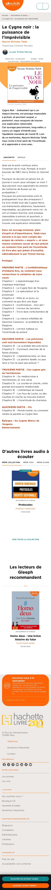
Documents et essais (19, 15)
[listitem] (4, 764)
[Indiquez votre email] (22, 700)
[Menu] (42, 6)
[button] (25, 879)
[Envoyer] (44, 700)
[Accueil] (13, 6)
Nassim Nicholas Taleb (14, 41)
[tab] (9, 157)
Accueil (5, 15)
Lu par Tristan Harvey (20, 52)
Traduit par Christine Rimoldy (17, 45)
